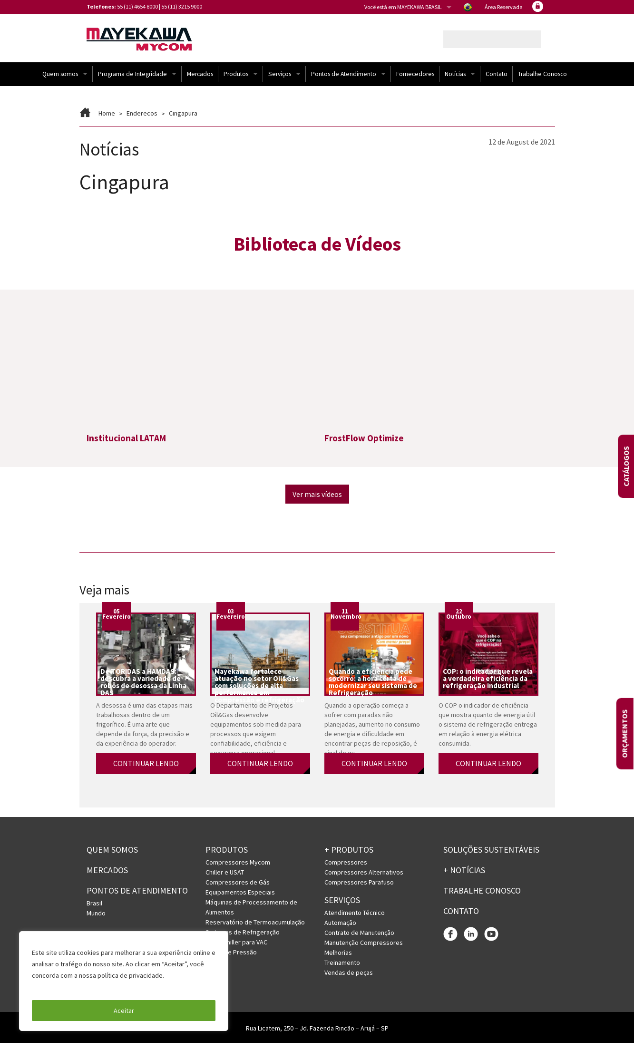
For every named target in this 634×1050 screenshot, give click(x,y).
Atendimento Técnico (354, 919)
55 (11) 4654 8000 (137, 6)
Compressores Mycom (237, 869)
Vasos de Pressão (231, 958)
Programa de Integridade (132, 81)
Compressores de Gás (237, 889)
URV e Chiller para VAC (236, 948)
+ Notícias (464, 876)
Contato (496, 81)
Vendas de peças (348, 979)
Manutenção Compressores (363, 949)
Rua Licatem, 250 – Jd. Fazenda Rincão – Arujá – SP (317, 1035)
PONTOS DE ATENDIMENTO (137, 897)
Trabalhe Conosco (542, 81)
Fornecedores (415, 81)
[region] (123, 981)
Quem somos (60, 81)
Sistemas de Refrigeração (242, 938)
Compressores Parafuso (359, 889)
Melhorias (338, 959)
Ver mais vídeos (317, 501)
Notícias (455, 81)
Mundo (96, 919)
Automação (340, 929)
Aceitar (124, 1010)
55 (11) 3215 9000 (181, 6)
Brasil (94, 909)
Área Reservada (504, 6)
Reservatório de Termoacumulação (255, 928)
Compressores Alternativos (363, 879)
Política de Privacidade (66, 986)
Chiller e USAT (224, 879)
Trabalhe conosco (482, 897)
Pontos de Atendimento (343, 81)
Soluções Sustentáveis (491, 856)
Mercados (200, 81)
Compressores (345, 869)
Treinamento (342, 969)
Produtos (236, 81)
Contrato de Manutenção (359, 939)
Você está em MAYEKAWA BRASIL (403, 6)
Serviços (279, 81)
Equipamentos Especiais (240, 898)
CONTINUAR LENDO (146, 770)
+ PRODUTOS (348, 856)
